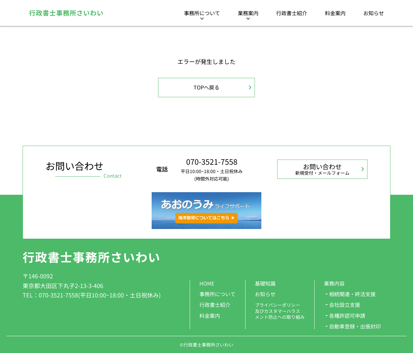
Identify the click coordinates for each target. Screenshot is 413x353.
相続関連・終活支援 (352, 294)
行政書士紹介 (291, 13)
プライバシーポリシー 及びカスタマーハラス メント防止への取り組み (280, 311)
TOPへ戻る (206, 87)
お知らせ (373, 13)
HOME (206, 283)
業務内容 (334, 283)
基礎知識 (265, 283)
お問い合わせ (322, 169)
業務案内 (248, 13)
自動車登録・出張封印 (355, 326)
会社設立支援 (344, 304)
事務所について (202, 13)
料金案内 (335, 13)
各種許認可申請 (347, 315)
